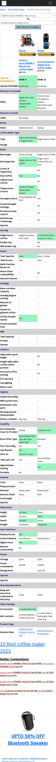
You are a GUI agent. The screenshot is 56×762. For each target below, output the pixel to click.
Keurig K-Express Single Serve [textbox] (14, 22)
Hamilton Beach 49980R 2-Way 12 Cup (27, 632)
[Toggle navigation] (50, 3)
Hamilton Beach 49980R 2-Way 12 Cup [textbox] (18, 15)
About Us (13, 758)
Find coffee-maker (16, 9)
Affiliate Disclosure (38, 758)
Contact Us (23, 758)
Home (2, 9)
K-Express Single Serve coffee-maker (45, 64)
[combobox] (28, 15)
